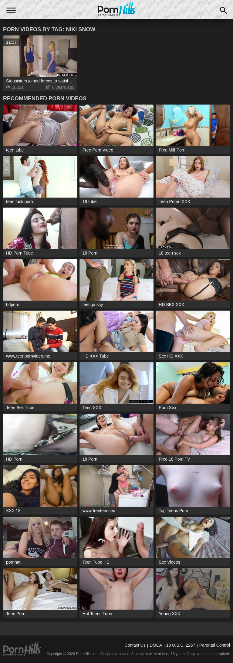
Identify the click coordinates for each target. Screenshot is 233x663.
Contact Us (134, 645)
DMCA (156, 645)
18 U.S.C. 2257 (180, 645)
